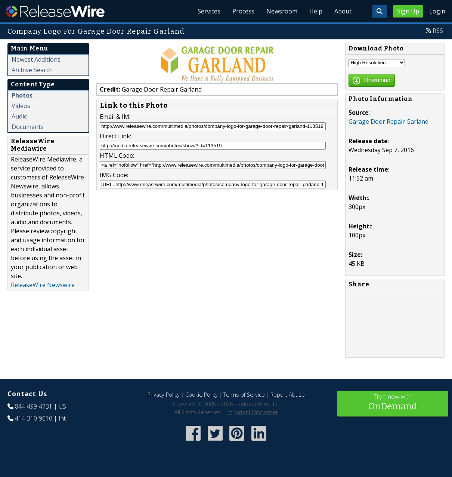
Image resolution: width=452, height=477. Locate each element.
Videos (21, 106)
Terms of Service (244, 394)
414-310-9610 (33, 418)
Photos (22, 95)
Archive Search (32, 70)
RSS (438, 31)
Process (243, 11)
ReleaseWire (55, 11)
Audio (20, 116)
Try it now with (393, 403)
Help (315, 11)
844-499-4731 (33, 406)
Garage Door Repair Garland (388, 121)
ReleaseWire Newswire (43, 285)
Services (209, 11)
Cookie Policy (201, 394)
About (343, 11)
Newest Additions (36, 59)
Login (437, 11)
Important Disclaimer (252, 412)
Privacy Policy (164, 394)
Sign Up (408, 11)
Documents (28, 127)
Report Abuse (287, 394)
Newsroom (281, 11)
